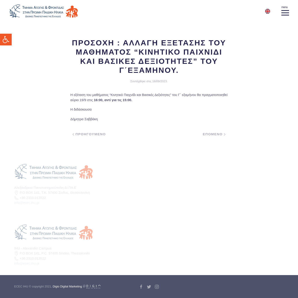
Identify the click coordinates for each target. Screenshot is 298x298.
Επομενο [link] (214, 134)
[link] (6, 39)
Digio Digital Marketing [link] (77, 286)
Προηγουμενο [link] (89, 134)
